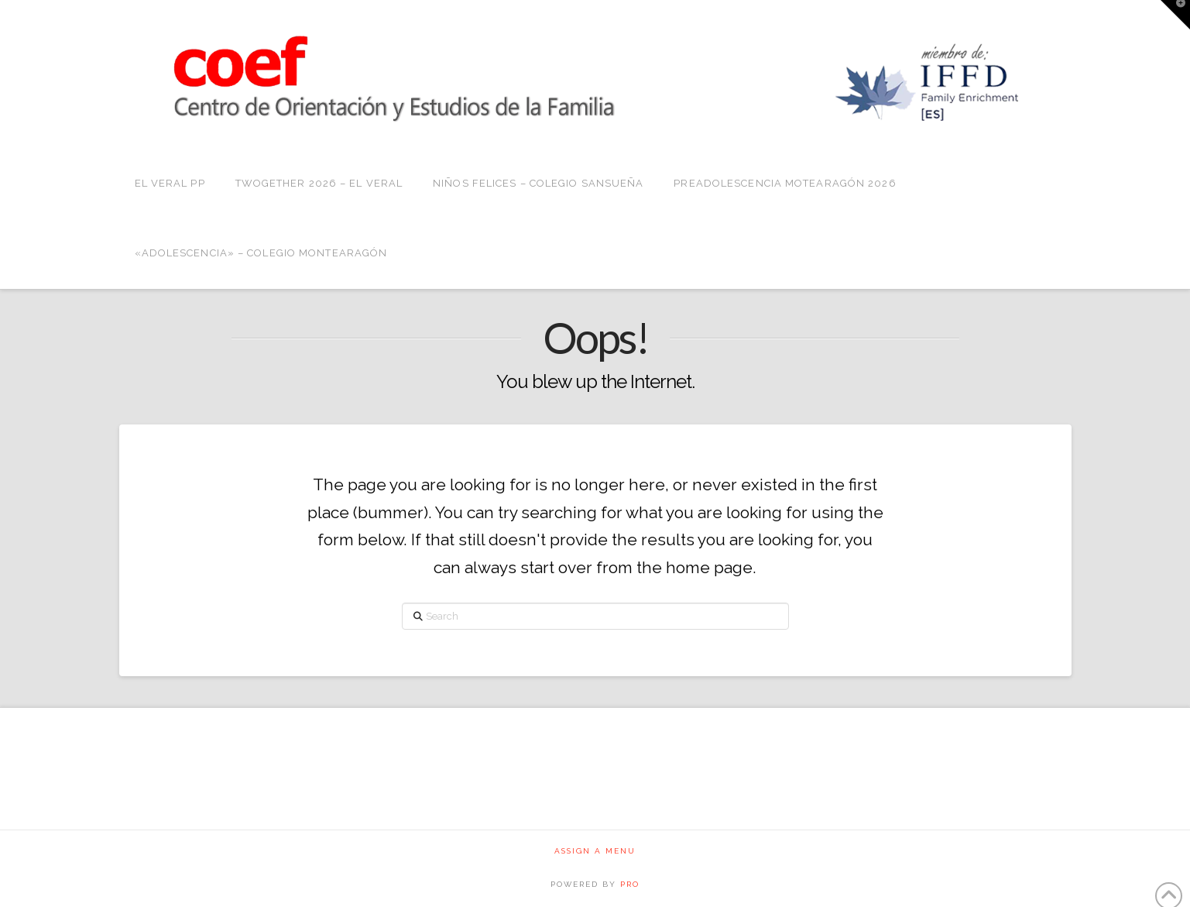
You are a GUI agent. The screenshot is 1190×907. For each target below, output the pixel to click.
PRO (630, 884)
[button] (1175, 14)
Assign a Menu (595, 851)
